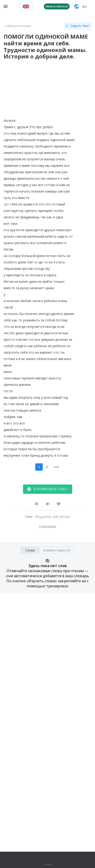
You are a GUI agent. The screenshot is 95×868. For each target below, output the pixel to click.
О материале (47, 526)
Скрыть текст (78, 26)
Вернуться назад (17, 26)
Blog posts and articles (53, 516)
